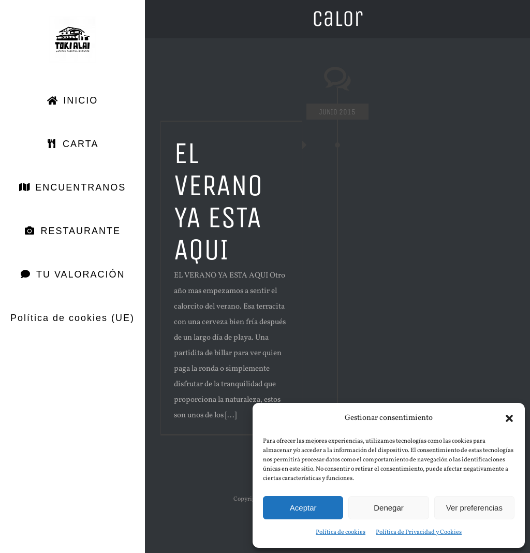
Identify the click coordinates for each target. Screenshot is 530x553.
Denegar (389, 507)
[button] (509, 418)
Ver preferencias (474, 507)
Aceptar (303, 507)
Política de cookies (340, 532)
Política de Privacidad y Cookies (419, 532)
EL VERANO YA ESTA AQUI (218, 201)
